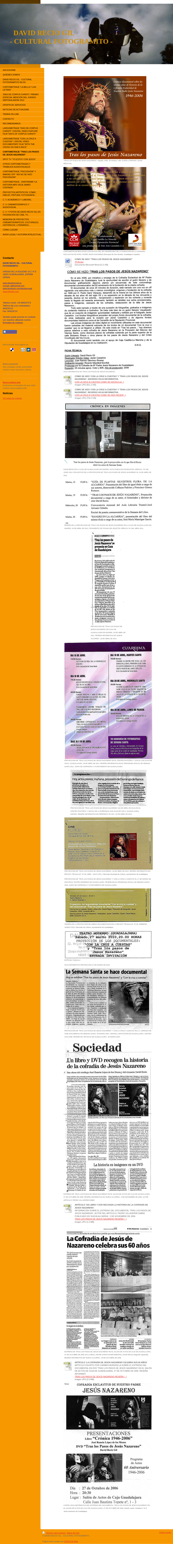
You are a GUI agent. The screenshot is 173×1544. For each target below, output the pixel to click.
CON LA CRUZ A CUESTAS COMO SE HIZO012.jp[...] (99, 382)
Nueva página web (11, 382)
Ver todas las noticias (12, 398)
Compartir (9, 332)
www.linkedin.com (11, 291)
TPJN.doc (79, 262)
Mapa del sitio (73, 1533)
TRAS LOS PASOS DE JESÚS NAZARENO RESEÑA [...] (101, 1219)
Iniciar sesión (165, 1532)
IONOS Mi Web (71, 1541)
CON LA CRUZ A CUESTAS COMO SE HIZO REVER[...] (100, 395)
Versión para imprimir (54, 1533)
